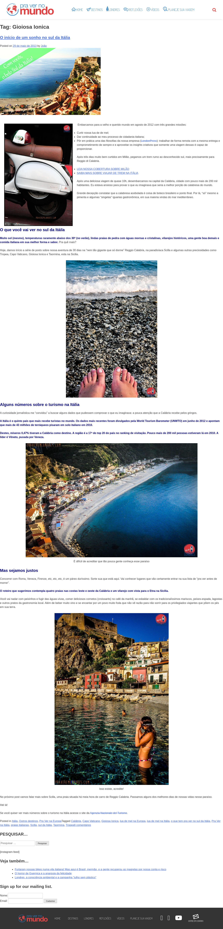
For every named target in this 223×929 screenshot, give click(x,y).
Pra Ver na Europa (50, 821)
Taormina (58, 825)
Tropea (70, 825)
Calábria (76, 821)
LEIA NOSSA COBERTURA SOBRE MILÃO (103, 169)
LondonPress (149, 140)
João (44, 45)
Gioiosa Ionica (110, 821)
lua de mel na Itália (158, 821)
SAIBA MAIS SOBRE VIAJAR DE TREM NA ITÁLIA (107, 173)
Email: (3, 900)
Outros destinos (28, 821)
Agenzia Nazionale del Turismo (108, 813)
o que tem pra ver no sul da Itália (190, 821)
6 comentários (82, 825)
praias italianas (20, 825)
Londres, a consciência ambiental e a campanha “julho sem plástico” (55, 877)
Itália (15, 821)
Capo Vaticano (91, 821)
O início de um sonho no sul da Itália (35, 37)
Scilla (33, 825)
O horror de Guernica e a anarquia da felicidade (43, 873)
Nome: (21, 895)
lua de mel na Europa (132, 821)
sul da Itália (45, 825)
